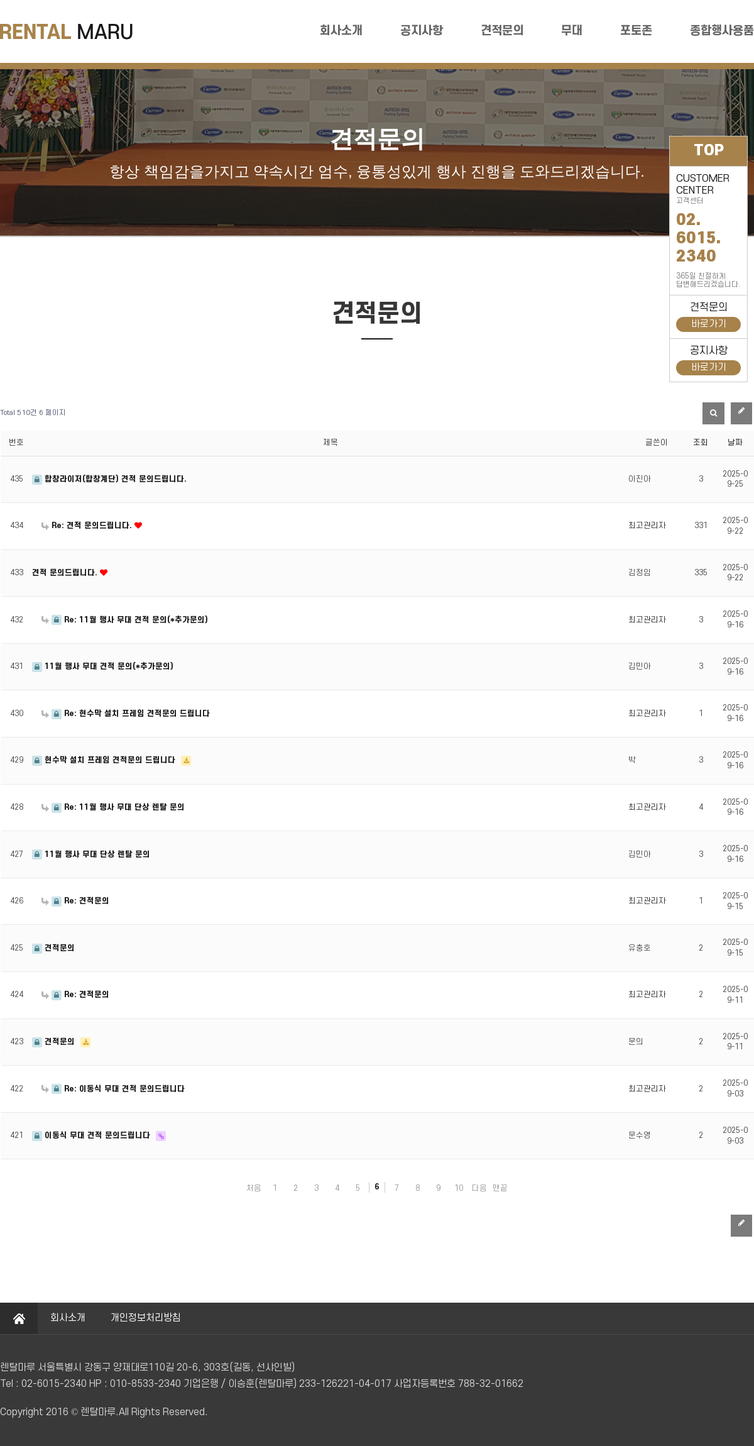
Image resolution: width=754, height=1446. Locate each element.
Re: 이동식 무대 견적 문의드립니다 (113, 1088)
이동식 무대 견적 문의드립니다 (92, 1135)
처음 (253, 1188)
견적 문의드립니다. (66, 572)
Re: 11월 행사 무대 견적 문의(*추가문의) (124, 619)
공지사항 (421, 31)
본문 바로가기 (0, 0)
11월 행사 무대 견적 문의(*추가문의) (102, 666)
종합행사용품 (722, 31)
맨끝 (500, 1188)
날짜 (735, 442)
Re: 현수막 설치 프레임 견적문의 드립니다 (125, 713)
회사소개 (341, 31)
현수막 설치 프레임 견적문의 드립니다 (105, 760)
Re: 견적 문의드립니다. (87, 525)
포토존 (636, 31)
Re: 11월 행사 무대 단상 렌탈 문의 (113, 807)
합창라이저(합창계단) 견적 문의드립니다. (109, 479)
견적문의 (502, 31)
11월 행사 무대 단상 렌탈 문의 (91, 854)
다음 (479, 1188)
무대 (571, 31)
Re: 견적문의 (75, 901)
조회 (700, 442)
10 (458, 1188)
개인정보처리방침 (146, 1318)
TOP (709, 151)
